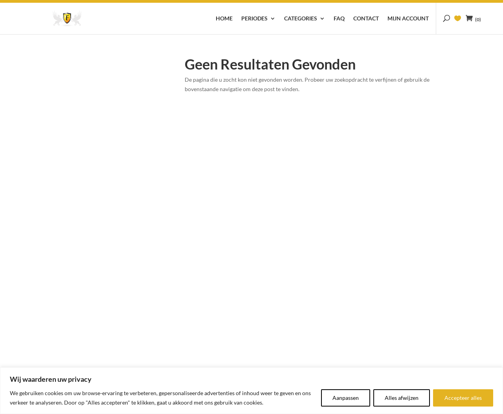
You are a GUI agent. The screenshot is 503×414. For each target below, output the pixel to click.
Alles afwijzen (402, 397)
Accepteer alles (463, 397)
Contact (366, 19)
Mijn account (408, 19)
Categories (300, 19)
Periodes (254, 19)
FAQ (339, 19)
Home (224, 19)
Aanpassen (345, 397)
